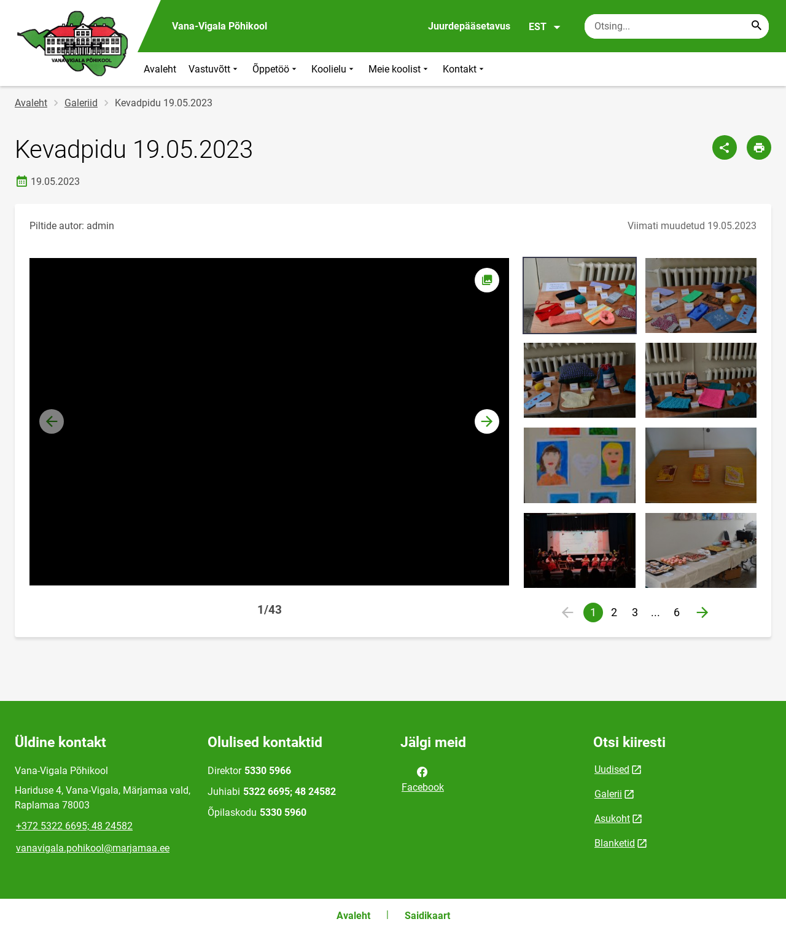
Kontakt (464, 69)
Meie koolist (399, 69)
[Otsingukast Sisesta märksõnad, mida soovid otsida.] (677, 26)
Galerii (608, 794)
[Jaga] (724, 147)
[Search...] (756, 26)
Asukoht (612, 818)
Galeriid (81, 103)
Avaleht (160, 69)
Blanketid (614, 843)
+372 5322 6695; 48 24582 (74, 826)
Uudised (611, 769)
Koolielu (333, 69)
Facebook (423, 778)
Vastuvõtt (214, 69)
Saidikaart (427, 915)
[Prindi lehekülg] (759, 147)
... (658, 614)
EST (545, 27)
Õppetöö (275, 69)
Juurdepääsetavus (469, 26)
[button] (487, 421)
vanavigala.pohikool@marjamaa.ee (92, 848)
